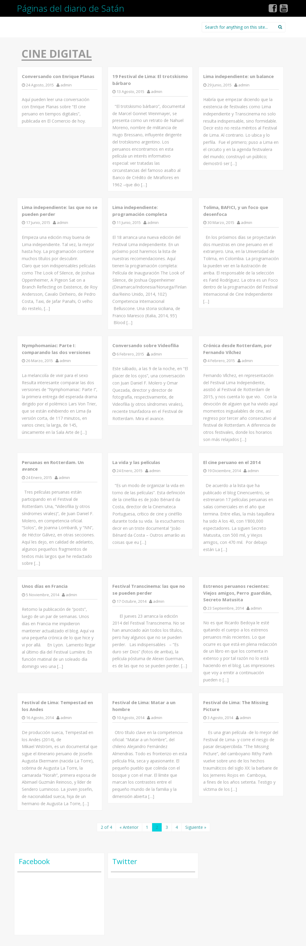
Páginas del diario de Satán (70, 8)
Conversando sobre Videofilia (145, 345)
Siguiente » (195, 827)
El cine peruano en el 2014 (232, 462)
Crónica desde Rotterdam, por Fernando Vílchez (237, 348)
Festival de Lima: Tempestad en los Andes (57, 705)
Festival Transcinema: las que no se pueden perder (148, 589)
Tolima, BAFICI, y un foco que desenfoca (235, 210)
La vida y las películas (136, 462)
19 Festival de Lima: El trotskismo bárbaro (150, 79)
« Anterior (129, 827)
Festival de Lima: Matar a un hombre (143, 705)
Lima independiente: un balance (238, 76)
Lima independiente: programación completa (139, 210)
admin (66, 85)
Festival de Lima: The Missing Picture (235, 705)
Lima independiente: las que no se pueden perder (59, 210)
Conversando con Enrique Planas (58, 76)
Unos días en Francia (45, 586)
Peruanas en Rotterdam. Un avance (53, 465)
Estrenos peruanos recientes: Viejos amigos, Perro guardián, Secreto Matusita (237, 592)
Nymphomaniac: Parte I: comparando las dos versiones (56, 348)
